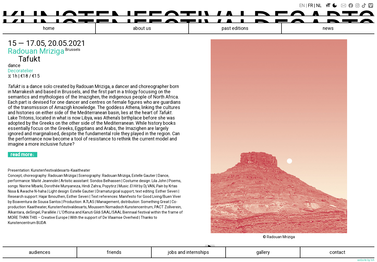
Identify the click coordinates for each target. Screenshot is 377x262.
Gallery (263, 252)
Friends (114, 252)
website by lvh (365, 260)
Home (49, 28)
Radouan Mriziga (36, 51)
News (328, 28)
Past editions (235, 28)
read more (21, 154)
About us (142, 28)
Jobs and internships (188, 252)
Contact (337, 252)
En (302, 5)
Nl (319, 5)
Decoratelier (20, 70)
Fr (310, 5)
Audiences (39, 252)
